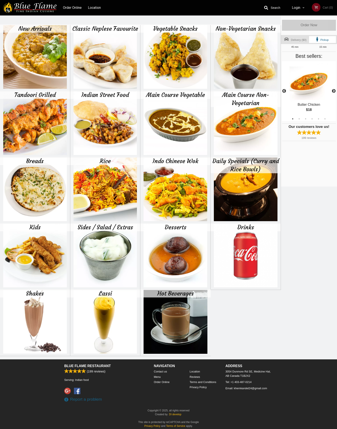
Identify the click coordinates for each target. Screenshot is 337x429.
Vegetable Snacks (175, 28)
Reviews (195, 376)
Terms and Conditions (203, 382)
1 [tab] (293, 119)
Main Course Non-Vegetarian (245, 99)
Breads (35, 161)
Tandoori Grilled (35, 94)
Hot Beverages (175, 293)
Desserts (175, 227)
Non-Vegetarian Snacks (246, 28)
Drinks (245, 227)
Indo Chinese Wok (175, 161)
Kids (35, 227)
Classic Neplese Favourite (105, 28)
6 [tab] (325, 119)
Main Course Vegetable (175, 94)
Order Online (72, 8)
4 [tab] (312, 119)
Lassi (105, 293)
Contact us (160, 371)
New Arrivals (35, 28)
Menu (157, 376)
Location (94, 8)
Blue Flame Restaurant (87, 366)
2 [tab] (299, 119)
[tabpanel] (309, 91)
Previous (284, 91)
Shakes (35, 293)
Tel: (238, 382)
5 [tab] (318, 119)
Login (296, 8)
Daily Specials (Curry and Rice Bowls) (245, 165)
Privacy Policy (198, 387)
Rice (105, 161)
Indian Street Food (105, 94)
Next (334, 91)
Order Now (309, 25)
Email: (246, 388)
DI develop (175, 414)
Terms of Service (175, 425)
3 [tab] (305, 119)
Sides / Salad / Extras (105, 227)
